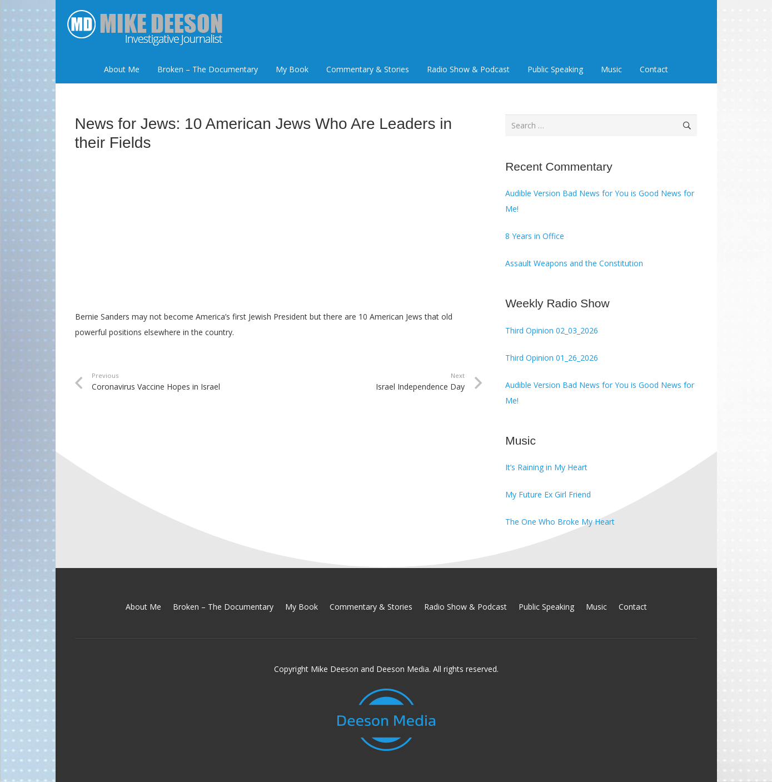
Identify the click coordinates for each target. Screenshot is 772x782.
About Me (143, 606)
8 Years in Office (534, 236)
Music (596, 606)
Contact (633, 606)
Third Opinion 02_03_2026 (551, 330)
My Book (301, 606)
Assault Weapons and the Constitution (574, 263)
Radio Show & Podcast (465, 606)
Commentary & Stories (371, 606)
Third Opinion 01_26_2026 (551, 357)
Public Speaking (546, 606)
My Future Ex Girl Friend (548, 494)
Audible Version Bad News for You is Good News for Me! (599, 201)
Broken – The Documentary (223, 606)
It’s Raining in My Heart (546, 467)
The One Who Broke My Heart (560, 521)
